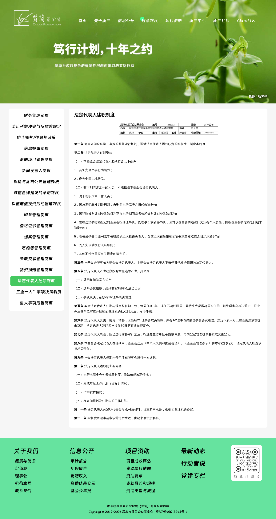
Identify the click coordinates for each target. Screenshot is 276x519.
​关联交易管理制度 (36, 258)
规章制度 (150, 20)
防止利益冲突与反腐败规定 (36, 126)
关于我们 (26, 451)
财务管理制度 (36, 115)
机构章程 (23, 483)
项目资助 (173, 20)
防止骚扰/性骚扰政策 (36, 137)
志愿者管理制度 (36, 247)
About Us (246, 20)
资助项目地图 (138, 468)
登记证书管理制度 (36, 225)
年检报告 (78, 468)
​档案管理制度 (36, 236)
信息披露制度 (36, 148)
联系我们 (23, 490)
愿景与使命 (25, 460)
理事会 (21, 475)
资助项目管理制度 (36, 159)
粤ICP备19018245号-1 (171, 511)
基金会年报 (80, 490)
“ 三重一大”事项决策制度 (36, 291)
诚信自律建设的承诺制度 (36, 192)
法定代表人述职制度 (36, 280)
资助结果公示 (82, 483)
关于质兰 (102, 20)
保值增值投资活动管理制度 (36, 203)
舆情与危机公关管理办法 (36, 181)
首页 (82, 20)
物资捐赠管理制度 (36, 269)
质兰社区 (221, 20)
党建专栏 (193, 475)
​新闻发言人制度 (36, 170)
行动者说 (193, 463)
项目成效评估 (138, 460)
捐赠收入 (78, 475)
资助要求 (134, 475)
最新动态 (193, 451)
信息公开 (126, 20)
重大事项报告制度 (36, 303)
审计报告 (78, 460)
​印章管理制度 (36, 214)
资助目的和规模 (140, 483)
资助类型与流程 (140, 490)
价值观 (21, 468)
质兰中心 (197, 20)
